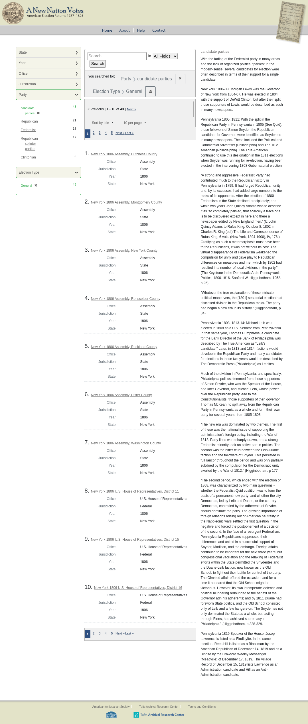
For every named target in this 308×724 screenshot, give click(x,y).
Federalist (28, 130)
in (149, 56)
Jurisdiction (27, 84)
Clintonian (28, 157)
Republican (29, 121)
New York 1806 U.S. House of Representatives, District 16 (138, 588)
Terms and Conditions (202, 706)
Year (22, 63)
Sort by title (100, 123)
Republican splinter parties (29, 144)
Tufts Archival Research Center (159, 706)
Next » (131, 109)
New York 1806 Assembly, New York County (124, 251)
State (23, 52)
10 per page (132, 123)
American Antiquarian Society (111, 706)
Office (23, 74)
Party (23, 95)
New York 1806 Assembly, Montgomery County (126, 202)
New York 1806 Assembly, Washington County (126, 443)
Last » (129, 133)
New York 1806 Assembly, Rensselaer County (125, 299)
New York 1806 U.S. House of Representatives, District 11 (135, 491)
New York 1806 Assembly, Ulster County (121, 395)
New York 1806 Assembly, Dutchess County (124, 154)
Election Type (29, 172)
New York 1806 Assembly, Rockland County (124, 347)
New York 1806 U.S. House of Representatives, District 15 (135, 540)
